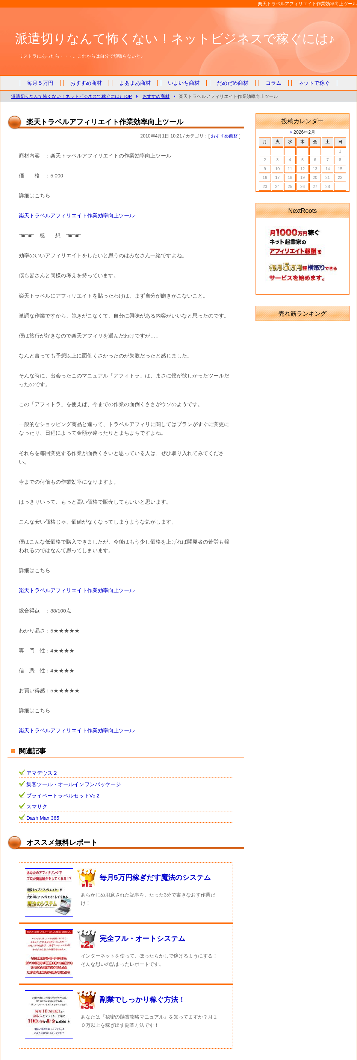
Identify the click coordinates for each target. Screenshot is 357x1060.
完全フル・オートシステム (142, 938)
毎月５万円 (40, 83)
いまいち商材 (184, 83)
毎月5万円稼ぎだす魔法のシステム (155, 877)
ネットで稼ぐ (314, 83)
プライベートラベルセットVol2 (62, 796)
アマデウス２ (42, 773)
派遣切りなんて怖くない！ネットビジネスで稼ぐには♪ (175, 38)
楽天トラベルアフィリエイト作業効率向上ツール (77, 215)
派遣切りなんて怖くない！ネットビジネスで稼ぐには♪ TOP (71, 96)
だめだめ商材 (232, 83)
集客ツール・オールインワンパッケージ (73, 784)
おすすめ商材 (86, 83)
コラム (273, 83)
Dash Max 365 (42, 818)
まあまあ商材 (135, 83)
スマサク (36, 807)
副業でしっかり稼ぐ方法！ (142, 999)
